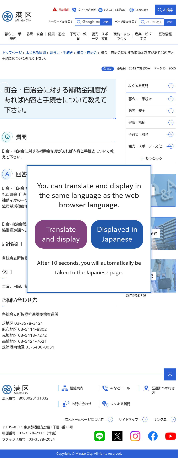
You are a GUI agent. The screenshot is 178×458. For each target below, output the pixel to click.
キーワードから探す (78, 21)
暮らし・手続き (61, 52)
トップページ (12, 52)
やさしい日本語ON (114, 10)
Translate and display (61, 234)
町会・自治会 (87, 52)
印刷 (109, 69)
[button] (60, 10)
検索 (169, 22)
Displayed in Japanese (117, 234)
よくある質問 (36, 52)
